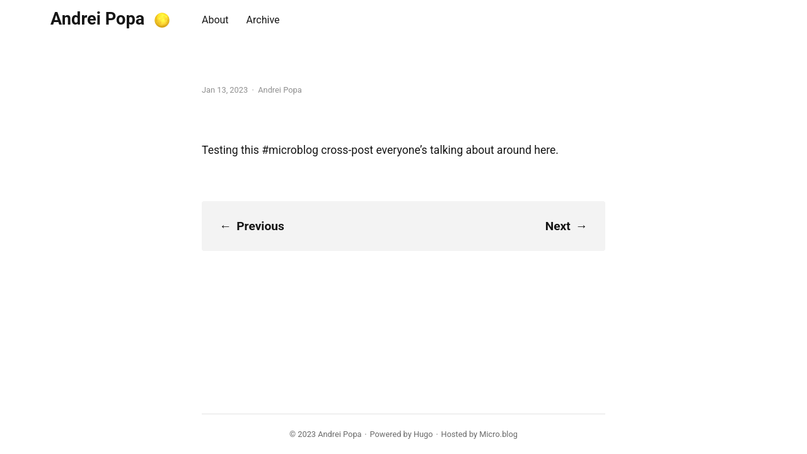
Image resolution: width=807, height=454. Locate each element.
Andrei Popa (97, 19)
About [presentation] (215, 20)
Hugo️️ (423, 434)
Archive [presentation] (263, 20)
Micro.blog (498, 434)
